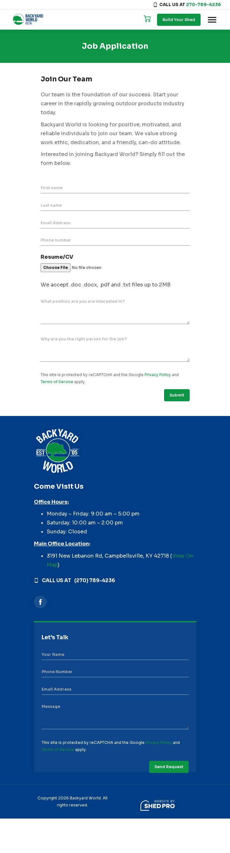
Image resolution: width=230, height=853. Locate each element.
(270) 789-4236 (94, 580)
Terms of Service (57, 381)
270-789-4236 (203, 4)
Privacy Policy (158, 374)
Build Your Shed (179, 19)
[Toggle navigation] (212, 20)
